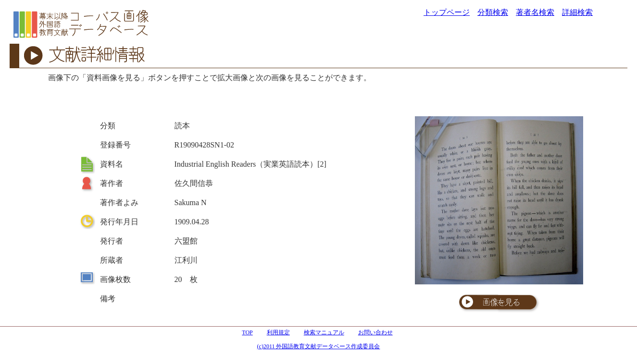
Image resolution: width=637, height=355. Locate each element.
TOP (247, 332)
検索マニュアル (324, 332)
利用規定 (278, 332)
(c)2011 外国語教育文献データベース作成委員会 (318, 346)
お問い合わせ (375, 332)
